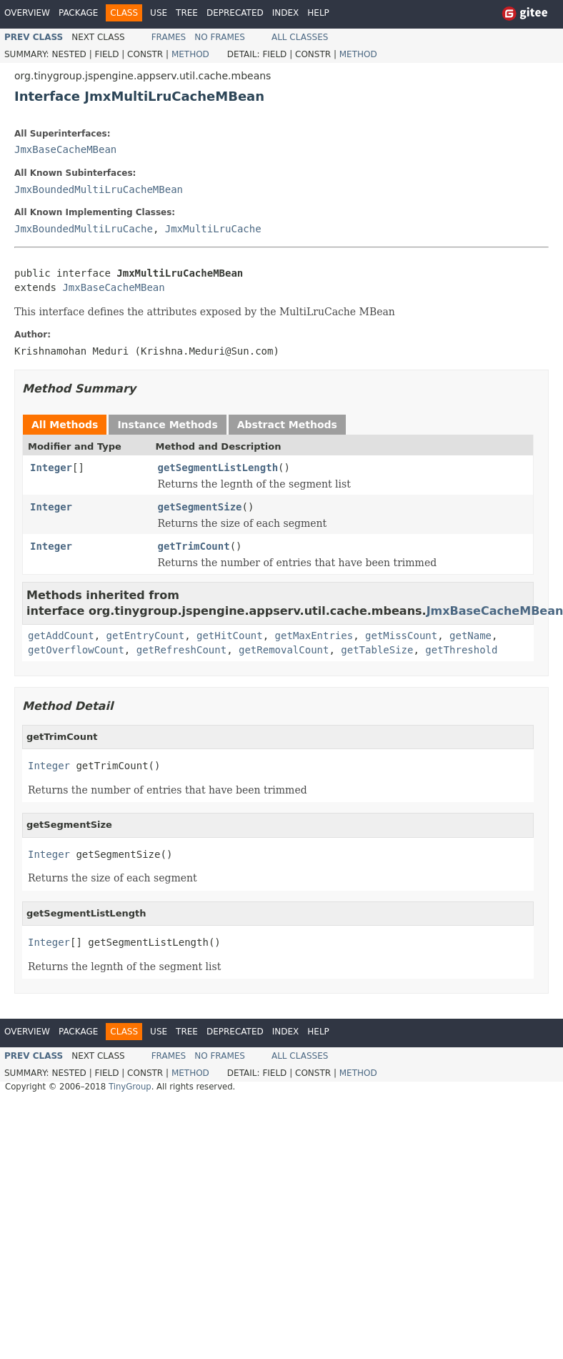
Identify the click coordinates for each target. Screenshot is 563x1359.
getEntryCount (145, 635)
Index (285, 13)
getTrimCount (194, 546)
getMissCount (401, 635)
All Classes (299, 37)
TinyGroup (130, 1087)
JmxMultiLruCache (213, 228)
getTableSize (377, 650)
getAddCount (61, 635)
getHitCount (229, 635)
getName (470, 635)
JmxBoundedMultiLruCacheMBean (98, 189)
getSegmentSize (200, 507)
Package (78, 13)
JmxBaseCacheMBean (65, 149)
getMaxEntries (314, 635)
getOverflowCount (76, 650)
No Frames (219, 37)
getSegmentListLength (218, 467)
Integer (51, 467)
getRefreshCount (181, 650)
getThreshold (461, 650)
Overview (27, 13)
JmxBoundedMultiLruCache (83, 228)
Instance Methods (167, 424)
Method (190, 54)
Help (318, 13)
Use (158, 13)
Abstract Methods (287, 424)
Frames (168, 37)
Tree (187, 13)
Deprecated (235, 13)
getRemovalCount (284, 650)
